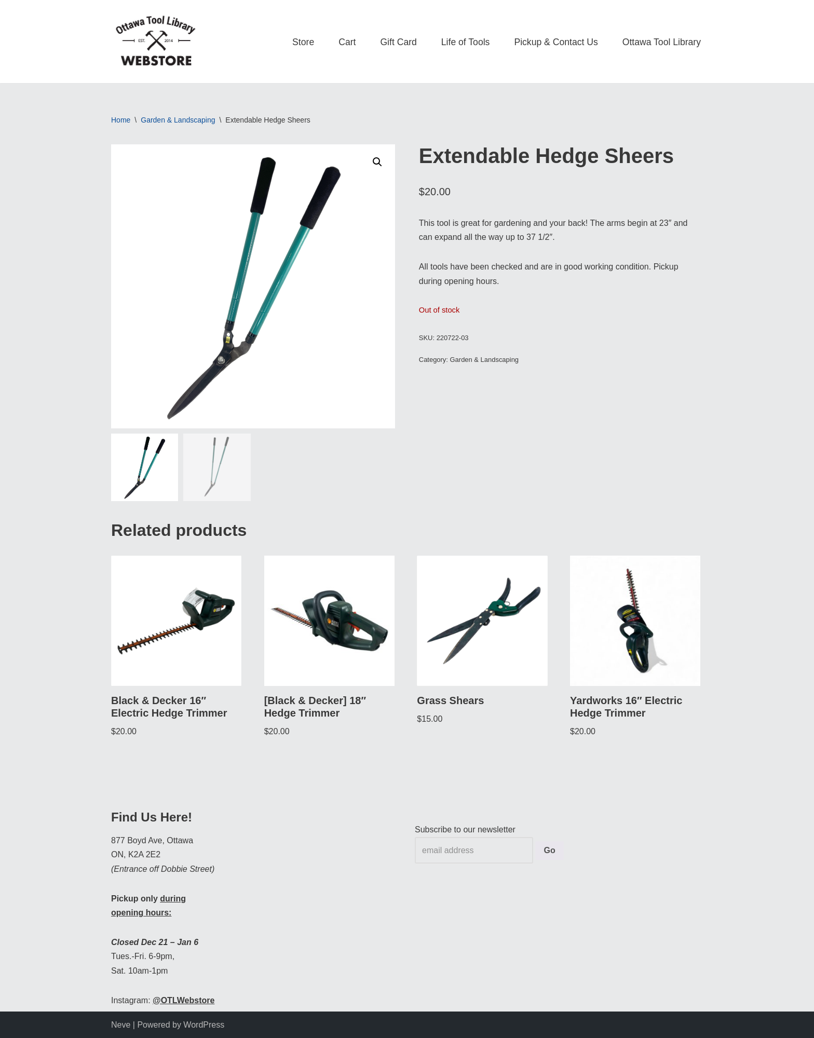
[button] (377, 162)
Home (120, 120)
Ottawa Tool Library (661, 42)
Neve (120, 1024)
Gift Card (398, 42)
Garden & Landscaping (178, 120)
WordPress (203, 1024)
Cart (347, 42)
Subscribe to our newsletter (465, 829)
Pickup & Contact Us (556, 42)
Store (303, 42)
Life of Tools (465, 42)
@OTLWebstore (183, 1000)
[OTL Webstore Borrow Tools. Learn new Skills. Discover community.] (155, 41)
